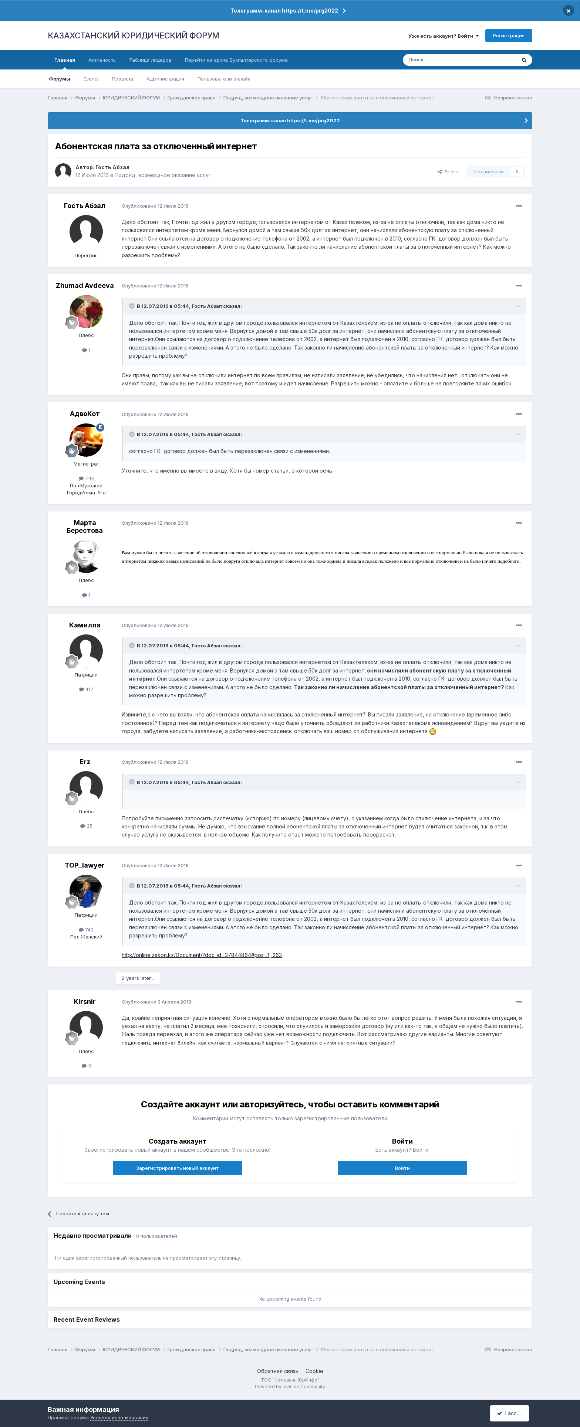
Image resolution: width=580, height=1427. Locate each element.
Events (91, 79)
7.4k (86, 478)
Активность (102, 60)
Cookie (314, 1371)
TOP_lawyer (85, 865)
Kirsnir (85, 1001)
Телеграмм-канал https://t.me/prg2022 (284, 10)
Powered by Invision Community (290, 1386)
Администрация (165, 79)
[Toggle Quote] (132, 306)
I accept (511, 1413)
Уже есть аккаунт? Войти (443, 36)
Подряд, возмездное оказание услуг (163, 175)
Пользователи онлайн (224, 79)
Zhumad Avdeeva (85, 285)
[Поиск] (439, 60)
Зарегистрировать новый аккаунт (177, 1168)
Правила (122, 79)
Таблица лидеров (150, 60)
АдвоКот (85, 414)
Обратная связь (278, 1371)
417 (86, 689)
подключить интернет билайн (158, 1043)
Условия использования (119, 1417)
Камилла (85, 625)
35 (86, 826)
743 (86, 930)
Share (448, 171)
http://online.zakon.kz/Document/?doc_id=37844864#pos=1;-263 (202, 955)
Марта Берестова (85, 527)
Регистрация (509, 35)
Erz (85, 762)
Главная (64, 63)
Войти (402, 1168)
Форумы (59, 79)
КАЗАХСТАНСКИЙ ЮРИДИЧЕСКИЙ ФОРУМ (133, 35)
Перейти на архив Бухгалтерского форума (236, 60)
